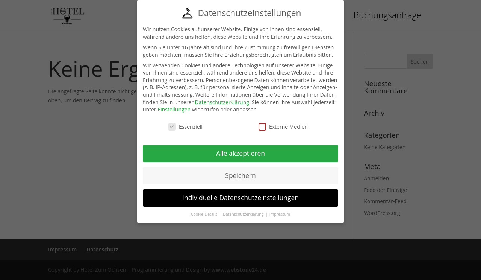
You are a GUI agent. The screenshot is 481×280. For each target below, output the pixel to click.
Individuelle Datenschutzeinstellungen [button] (240, 197)
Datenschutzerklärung (222, 102)
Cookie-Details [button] (204, 214)
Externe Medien (283, 126)
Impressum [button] (279, 214)
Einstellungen (174, 109)
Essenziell (185, 126)
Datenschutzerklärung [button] (244, 214)
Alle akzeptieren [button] (240, 153)
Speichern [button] (240, 175)
